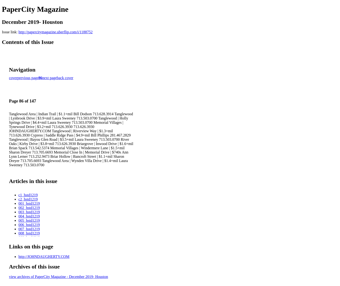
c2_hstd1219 (28, 199)
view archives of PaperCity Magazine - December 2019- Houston (58, 277)
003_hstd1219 (29, 212)
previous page (27, 78)
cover (13, 78)
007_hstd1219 (29, 229)
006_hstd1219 (29, 225)
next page (49, 78)
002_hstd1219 (29, 208)
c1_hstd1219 (28, 195)
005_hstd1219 (29, 220)
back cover (65, 78)
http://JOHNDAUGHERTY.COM (43, 257)
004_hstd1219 (29, 216)
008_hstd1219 (29, 233)
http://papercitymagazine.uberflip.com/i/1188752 (55, 32)
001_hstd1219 (29, 203)
